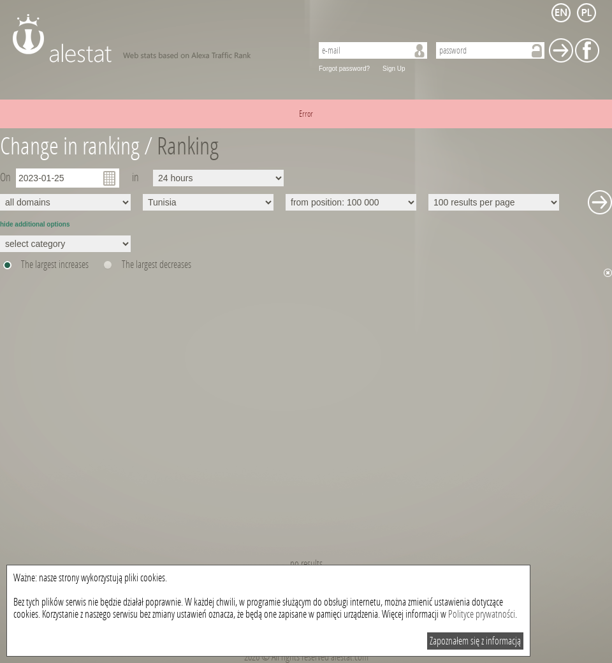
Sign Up (393, 68)
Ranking (188, 146)
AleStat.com (154, 38)
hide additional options (34, 224)
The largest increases (55, 264)
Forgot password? (344, 68)
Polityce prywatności (481, 614)
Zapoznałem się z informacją (475, 641)
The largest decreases (156, 264)
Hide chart (608, 273)
